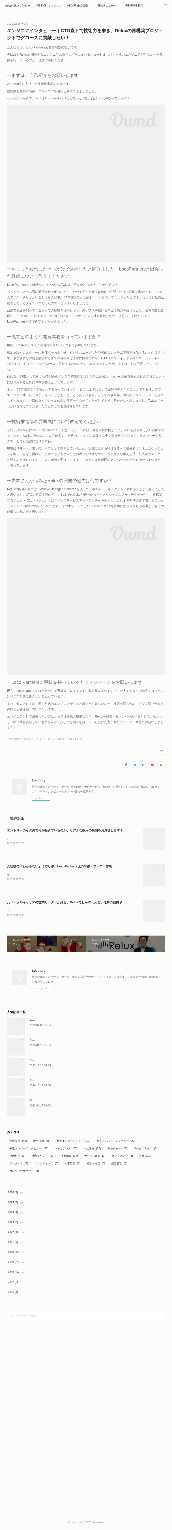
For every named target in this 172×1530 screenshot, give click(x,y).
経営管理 (119, 1164)
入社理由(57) (60, 739)
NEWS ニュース (106, 5)
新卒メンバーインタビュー (116, 1141)
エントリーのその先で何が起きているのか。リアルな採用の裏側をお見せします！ (65, 830)
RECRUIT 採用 (134, 5)
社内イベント (43, 1156)
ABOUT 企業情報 (77, 5)
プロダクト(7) (75, 739)
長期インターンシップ (73, 1141)
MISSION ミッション (48, 5)
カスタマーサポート (24, 1171)
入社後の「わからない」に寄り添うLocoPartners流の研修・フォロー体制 (59, 866)
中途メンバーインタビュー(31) (36, 739)
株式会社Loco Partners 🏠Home (17, 5)
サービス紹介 (94, 1156)
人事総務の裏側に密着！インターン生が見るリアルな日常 (64, 1081)
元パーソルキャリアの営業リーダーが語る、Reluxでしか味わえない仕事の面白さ (64, 903)
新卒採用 (41, 1141)
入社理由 (92, 1149)
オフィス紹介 (122, 1156)
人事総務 (72, 1164)
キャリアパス (66, 1149)
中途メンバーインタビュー (28, 1149)
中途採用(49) (13, 739)
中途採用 (18, 1141)
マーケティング (46, 1164)
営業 (145, 1156)
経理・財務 (96, 1164)
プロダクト (18, 1164)
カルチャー (117, 1149)
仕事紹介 (69, 1156)
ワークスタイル (145, 1149)
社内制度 (17, 1156)
